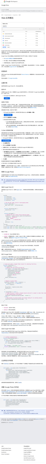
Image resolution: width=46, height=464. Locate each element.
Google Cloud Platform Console (30, 450)
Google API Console (27, 448)
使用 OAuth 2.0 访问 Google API (23, 167)
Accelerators (3, 452)
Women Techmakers (5, 454)
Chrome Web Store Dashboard (29, 459)
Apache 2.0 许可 (38, 419)
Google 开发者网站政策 (13, 420)
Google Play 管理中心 (28, 452)
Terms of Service (25, 74)
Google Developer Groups (6, 448)
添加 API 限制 (14, 126)
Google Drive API (13, 66)
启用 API (6, 98)
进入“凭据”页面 (8, 115)
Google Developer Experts (6, 450)
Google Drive (5, 5)
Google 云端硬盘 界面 (9, 58)
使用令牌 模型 (9, 243)
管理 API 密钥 (33, 107)
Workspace (11, 1)
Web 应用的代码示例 (12, 176)
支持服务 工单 (34, 250)
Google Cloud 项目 (13, 78)
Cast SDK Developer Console (29, 458)
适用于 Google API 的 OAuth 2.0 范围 (19, 237)
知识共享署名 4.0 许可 (20, 419)
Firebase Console (27, 454)
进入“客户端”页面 (6, 140)
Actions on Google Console (29, 456)
